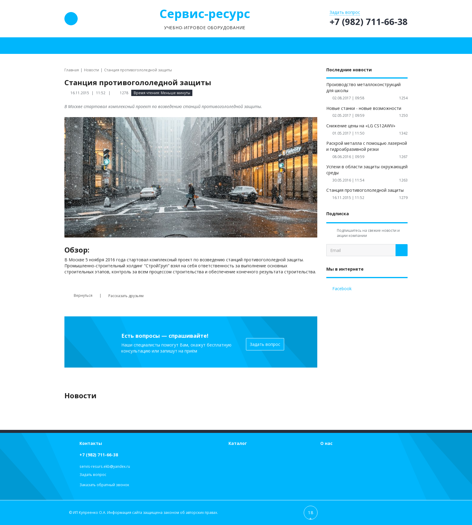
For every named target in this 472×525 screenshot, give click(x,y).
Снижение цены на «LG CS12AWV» (360, 126)
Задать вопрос (265, 344)
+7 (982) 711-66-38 (98, 455)
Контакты (90, 443)
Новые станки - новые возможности (363, 108)
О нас (326, 443)
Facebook (342, 288)
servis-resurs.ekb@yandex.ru (104, 466)
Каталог (237, 443)
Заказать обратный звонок (104, 484)
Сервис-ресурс (205, 13)
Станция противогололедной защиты (365, 190)
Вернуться (78, 295)
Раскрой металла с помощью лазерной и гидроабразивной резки (366, 146)
